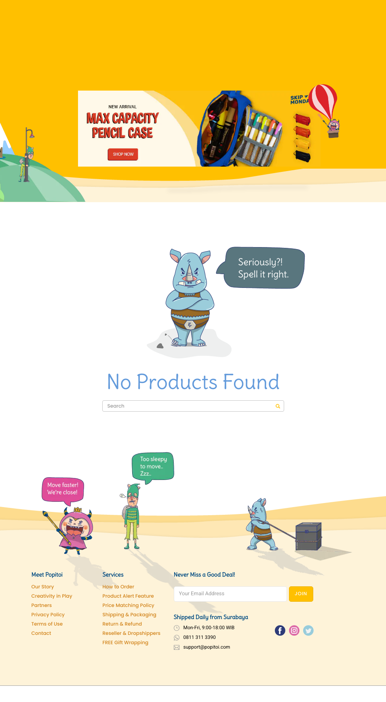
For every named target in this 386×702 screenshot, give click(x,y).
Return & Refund (122, 624)
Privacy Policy (48, 614)
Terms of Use (47, 624)
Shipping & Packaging (129, 614)
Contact (41, 633)
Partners (42, 605)
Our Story (43, 587)
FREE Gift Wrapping (126, 642)
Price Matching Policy (128, 605)
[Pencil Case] (199, 128)
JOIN (301, 593)
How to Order (119, 587)
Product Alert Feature (128, 596)
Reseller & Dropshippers (132, 633)
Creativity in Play (52, 596)
